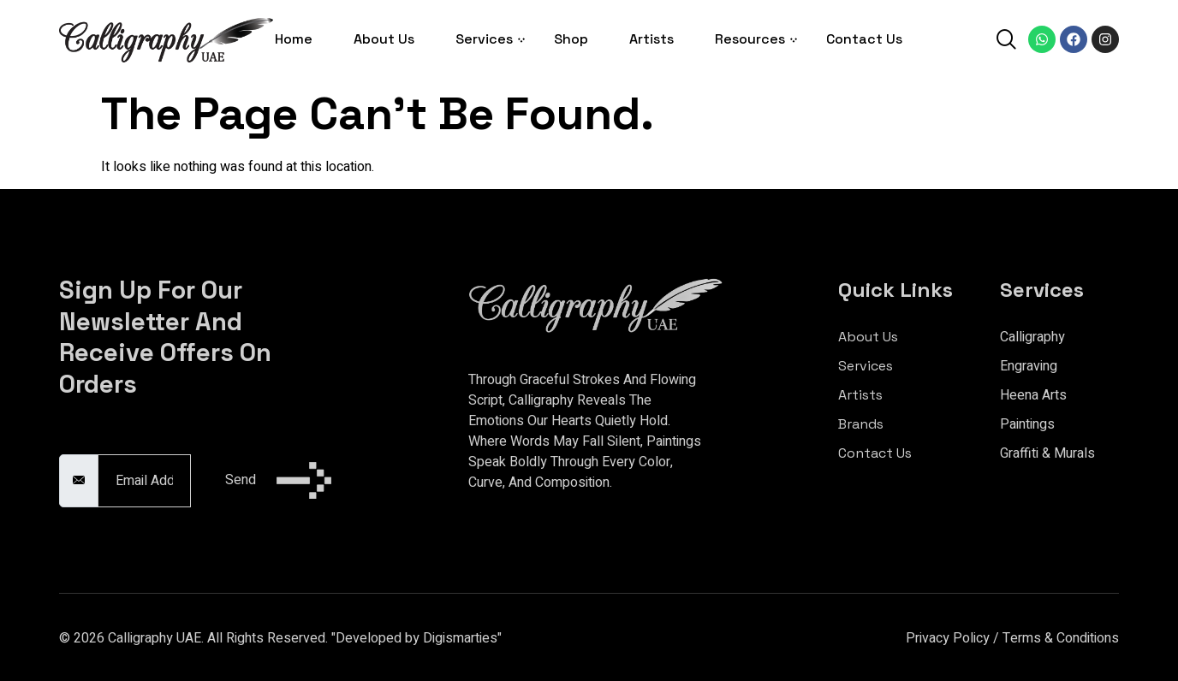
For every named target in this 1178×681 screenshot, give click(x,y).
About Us (384, 39)
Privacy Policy (948, 638)
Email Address (102, 445)
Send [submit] (278, 480)
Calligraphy (1032, 337)
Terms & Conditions (1060, 638)
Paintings (1027, 424)
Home (293, 39)
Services (484, 39)
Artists (651, 39)
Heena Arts (1033, 395)
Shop (571, 39)
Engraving (1028, 366)
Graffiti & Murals (1047, 453)
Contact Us (864, 39)
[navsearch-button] (1007, 42)
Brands (861, 424)
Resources (750, 39)
